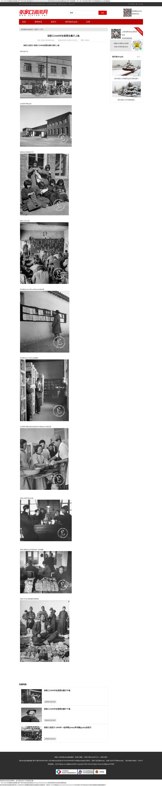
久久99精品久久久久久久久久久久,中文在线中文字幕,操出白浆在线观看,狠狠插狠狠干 (78, 785)
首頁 (24, 22)
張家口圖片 (104, 757)
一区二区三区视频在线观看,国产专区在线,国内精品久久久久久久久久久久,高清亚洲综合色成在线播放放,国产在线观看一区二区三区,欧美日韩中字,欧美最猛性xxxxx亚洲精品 (55, 1)
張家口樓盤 (78, 757)
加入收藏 (140, 4)
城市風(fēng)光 (71, 22)
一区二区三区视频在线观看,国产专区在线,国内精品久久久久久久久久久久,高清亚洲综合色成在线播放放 (33, 783)
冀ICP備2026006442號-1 (41, 760)
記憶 (88, 22)
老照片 (53, 22)
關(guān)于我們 (109, 764)
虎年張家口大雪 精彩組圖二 (126, 100)
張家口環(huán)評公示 (91, 757)
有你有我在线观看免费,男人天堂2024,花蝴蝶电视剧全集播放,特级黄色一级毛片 (25, 785)
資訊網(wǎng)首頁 (27, 29)
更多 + (139, 57)
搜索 (102, 13)
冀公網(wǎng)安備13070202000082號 (61, 760)
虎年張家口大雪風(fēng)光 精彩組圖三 (126, 78)
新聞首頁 (38, 22)
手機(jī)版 (132, 4)
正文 (41, 29)
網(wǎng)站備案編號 (26, 760)
